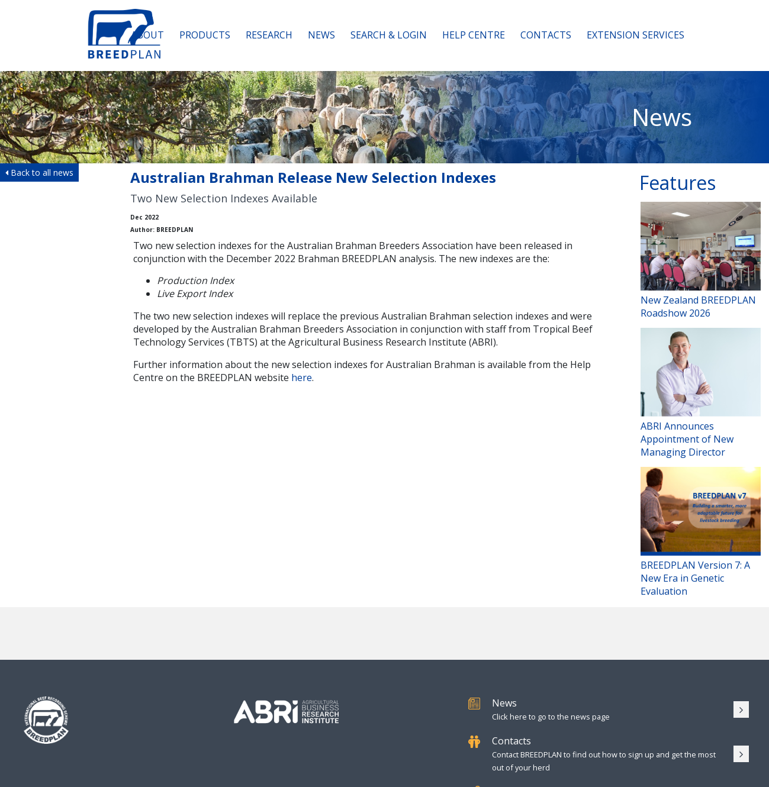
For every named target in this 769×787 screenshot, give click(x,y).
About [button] (147, 34)
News (321, 34)
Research (269, 34)
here (301, 377)
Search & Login (388, 34)
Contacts (545, 34)
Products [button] (204, 34)
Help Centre (473, 34)
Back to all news (39, 172)
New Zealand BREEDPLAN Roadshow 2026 (701, 261)
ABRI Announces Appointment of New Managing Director (701, 393)
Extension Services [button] (635, 34)
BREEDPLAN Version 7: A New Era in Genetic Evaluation (701, 532)
